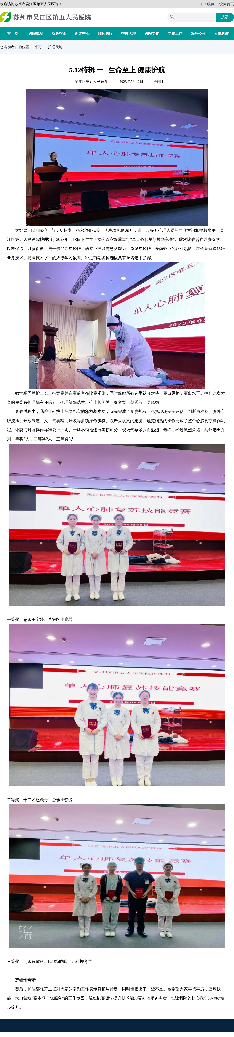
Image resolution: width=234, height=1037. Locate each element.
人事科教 (221, 33)
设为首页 (226, 4)
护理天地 (128, 33)
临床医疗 (105, 33)
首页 (38, 47)
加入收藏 (207, 4)
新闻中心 (82, 33)
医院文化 (151, 33)
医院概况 (36, 33)
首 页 (12, 33)
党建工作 (175, 33)
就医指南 (59, 33)
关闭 (157, 81)
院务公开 (198, 33)
